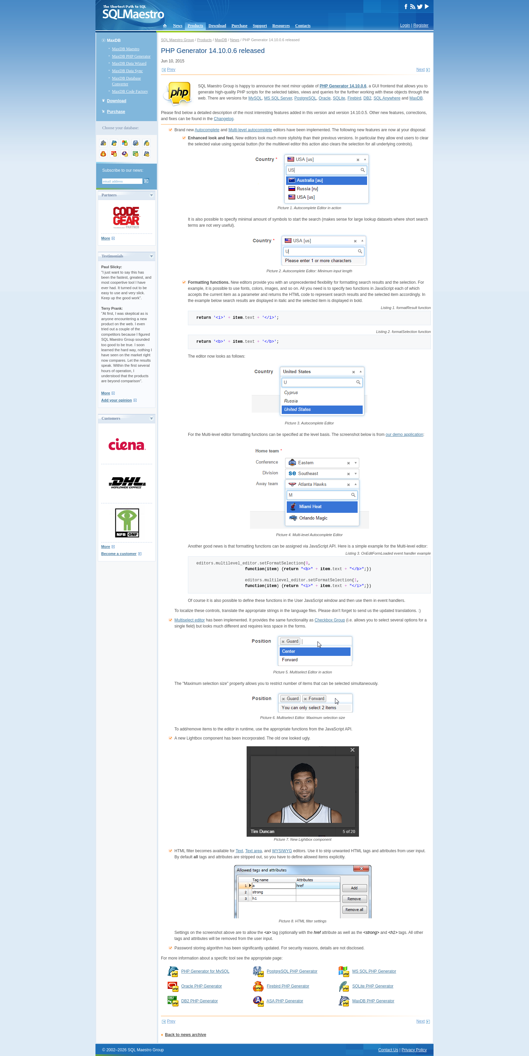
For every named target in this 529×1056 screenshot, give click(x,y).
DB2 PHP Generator (199, 1001)
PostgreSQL (305, 98)
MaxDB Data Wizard (129, 63)
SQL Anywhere (386, 98)
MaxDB (114, 40)
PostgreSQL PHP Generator (292, 971)
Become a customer (119, 554)
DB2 (367, 98)
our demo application (404, 434)
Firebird (354, 98)
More (105, 238)
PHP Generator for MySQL (205, 971)
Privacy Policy (414, 1050)
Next (420, 69)
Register (420, 25)
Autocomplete (207, 130)
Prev (171, 69)
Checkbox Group (330, 620)
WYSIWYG (282, 851)
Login (405, 25)
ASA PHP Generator (285, 1001)
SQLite (339, 98)
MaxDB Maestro (125, 49)
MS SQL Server (278, 98)
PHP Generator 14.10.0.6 (342, 86)
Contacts (302, 25)
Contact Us (388, 1050)
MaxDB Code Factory (130, 91)
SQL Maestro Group (177, 40)
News (177, 25)
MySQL (255, 98)
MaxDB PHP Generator (131, 56)
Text (239, 851)
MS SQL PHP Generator (374, 971)
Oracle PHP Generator (201, 986)
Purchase (239, 25)
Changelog (223, 118)
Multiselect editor (189, 620)
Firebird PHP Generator (288, 986)
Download (217, 25)
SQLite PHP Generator (372, 986)
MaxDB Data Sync (127, 70)
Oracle (325, 98)
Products (195, 25)
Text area (253, 851)
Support (260, 25)
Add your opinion (116, 400)
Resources (281, 25)
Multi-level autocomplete (250, 130)
